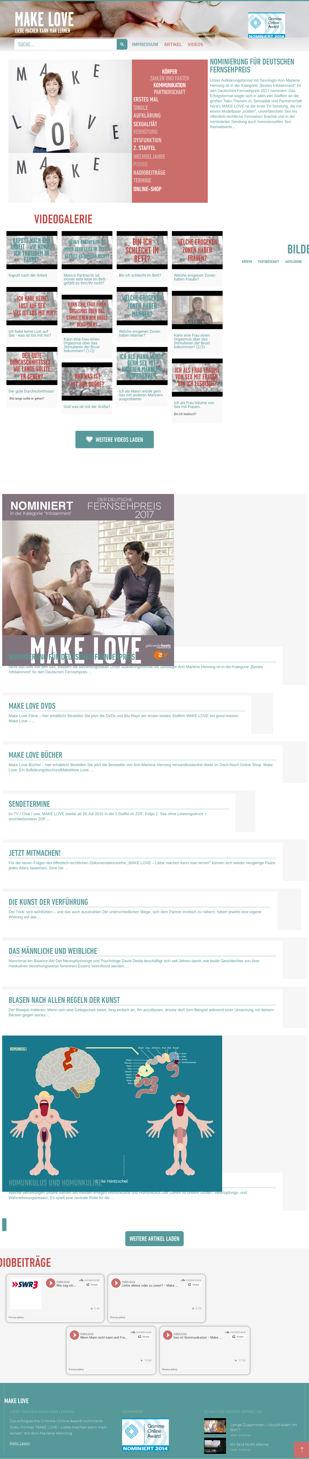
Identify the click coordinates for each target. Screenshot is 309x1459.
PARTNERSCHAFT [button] (268, 261)
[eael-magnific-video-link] (31, 250)
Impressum (145, 44)
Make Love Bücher (35, 755)
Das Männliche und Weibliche (53, 951)
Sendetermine (29, 804)
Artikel (173, 44)
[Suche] (122, 44)
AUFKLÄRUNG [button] (293, 261)
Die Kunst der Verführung (48, 902)
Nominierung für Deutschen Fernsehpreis (72, 657)
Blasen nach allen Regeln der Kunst (64, 1000)
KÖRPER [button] (247, 261)
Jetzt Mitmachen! (35, 853)
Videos (195, 44)
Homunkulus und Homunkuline (55, 1182)
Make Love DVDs (32, 706)
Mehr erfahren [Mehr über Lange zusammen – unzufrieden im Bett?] (240, 1435)
